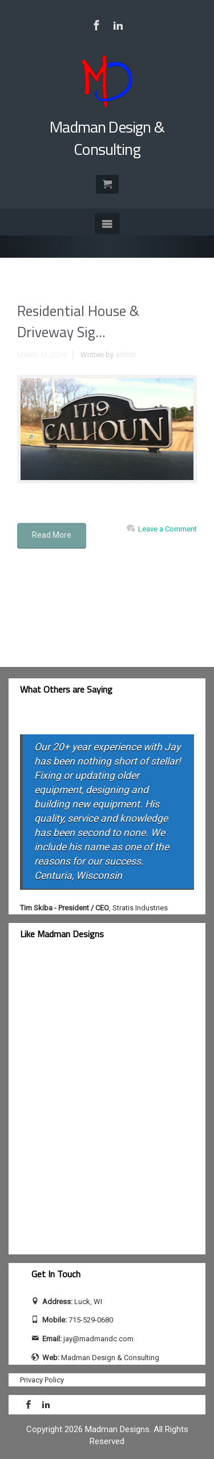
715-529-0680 (90, 1320)
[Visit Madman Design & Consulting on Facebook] (96, 25)
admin (125, 354)
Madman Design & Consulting (107, 137)
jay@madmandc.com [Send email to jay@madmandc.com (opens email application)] (98, 1338)
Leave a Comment (167, 529)
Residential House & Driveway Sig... (78, 321)
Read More (51, 534)
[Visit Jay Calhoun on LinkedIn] (118, 25)
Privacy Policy (42, 1380)
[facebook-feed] (107, 1104)
